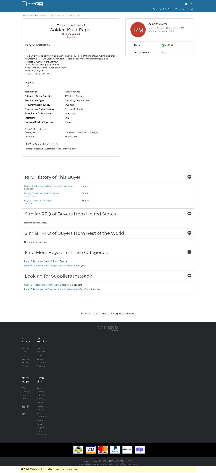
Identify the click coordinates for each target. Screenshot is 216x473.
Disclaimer (41, 417)
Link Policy (41, 435)
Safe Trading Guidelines (41, 391)
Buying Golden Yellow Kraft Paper (41, 193)
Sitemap (26, 391)
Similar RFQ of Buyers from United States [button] (108, 214)
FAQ (24, 388)
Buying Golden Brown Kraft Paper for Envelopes (48, 186)
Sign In (190, 9)
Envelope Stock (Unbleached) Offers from (73, 289)
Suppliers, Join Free (162, 9)
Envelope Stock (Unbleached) (66, 265)
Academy (41, 406)
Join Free (41, 348)
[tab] (108, 177)
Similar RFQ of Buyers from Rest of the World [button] (108, 233)
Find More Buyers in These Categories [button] (108, 252)
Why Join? (180, 9)
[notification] (186, 4)
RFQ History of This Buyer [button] (108, 177)
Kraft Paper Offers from (64, 284)
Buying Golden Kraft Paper (38, 200)
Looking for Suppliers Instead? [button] (108, 276)
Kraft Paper (57, 261)
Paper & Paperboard (34, 261)
